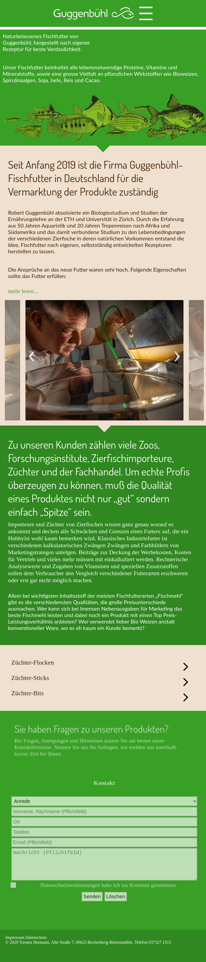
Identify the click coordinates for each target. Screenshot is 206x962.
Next (177, 350)
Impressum (14, 937)
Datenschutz (36, 937)
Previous (31, 350)
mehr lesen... (23, 291)
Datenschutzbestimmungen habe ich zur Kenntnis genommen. (108, 890)
